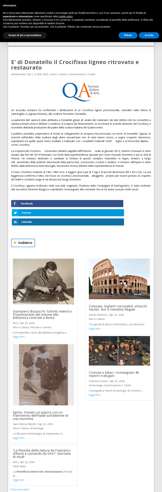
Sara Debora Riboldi (24, 405)
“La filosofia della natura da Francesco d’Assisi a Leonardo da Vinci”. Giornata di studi (42, 435)
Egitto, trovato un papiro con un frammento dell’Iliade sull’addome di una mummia (40, 397)
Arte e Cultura (59, 74)
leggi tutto (19, 318)
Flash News (19, 448)
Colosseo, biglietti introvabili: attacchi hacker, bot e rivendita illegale (118, 289)
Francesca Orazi (98, 362)
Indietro (25, 224)
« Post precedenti (19, 471)
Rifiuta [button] (128, 35)
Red (15, 304)
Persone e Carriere (40, 309)
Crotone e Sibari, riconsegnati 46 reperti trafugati (114, 356)
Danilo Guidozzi (98, 296)
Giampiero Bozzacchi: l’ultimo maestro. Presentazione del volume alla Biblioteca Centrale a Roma (42, 296)
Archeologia (37, 410)
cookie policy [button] (65, 16)
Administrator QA (21, 74)
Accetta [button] (149, 35)
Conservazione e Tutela (81, 74)
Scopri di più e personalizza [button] (24, 35)
